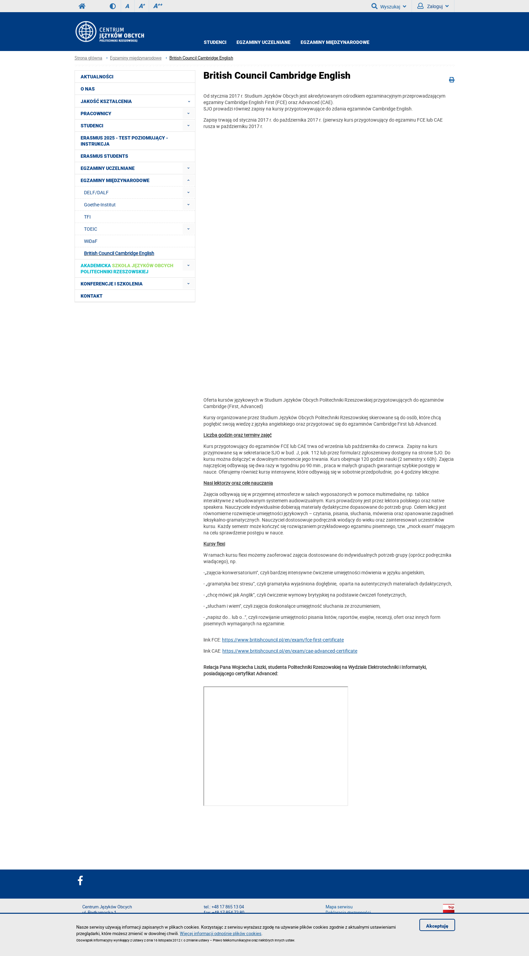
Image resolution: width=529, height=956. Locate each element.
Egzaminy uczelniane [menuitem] (108, 168)
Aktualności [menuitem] (97, 76)
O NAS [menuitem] (88, 89)
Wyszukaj (388, 6)
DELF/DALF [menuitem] (96, 192)
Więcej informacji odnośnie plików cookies (220, 933)
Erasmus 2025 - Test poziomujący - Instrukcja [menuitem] (124, 141)
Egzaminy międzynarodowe (335, 42)
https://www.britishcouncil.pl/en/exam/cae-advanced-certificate (289, 651)
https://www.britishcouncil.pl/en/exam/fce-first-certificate (283, 639)
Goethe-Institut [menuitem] (100, 204)
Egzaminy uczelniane (263, 42)
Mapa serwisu (339, 907)
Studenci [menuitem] (92, 125)
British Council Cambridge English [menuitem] (119, 253)
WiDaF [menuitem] (91, 241)
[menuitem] (188, 113)
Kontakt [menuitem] (92, 296)
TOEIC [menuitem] (90, 229)
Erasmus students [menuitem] (104, 156)
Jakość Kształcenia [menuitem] (137, 101)
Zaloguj (433, 6)
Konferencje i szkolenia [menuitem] (112, 283)
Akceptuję (437, 926)
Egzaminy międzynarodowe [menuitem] (115, 180)
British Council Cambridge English (201, 58)
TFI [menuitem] (87, 216)
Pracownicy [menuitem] (96, 113)
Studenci (215, 42)
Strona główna (88, 58)
